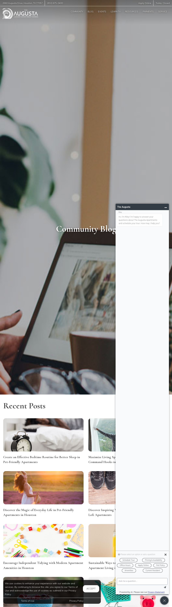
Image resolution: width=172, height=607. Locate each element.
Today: (163, 3)
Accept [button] (91, 588)
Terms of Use (27, 600)
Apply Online (144, 3)
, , (22, 3)
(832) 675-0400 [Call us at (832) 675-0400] (55, 3)
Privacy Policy (76, 600)
